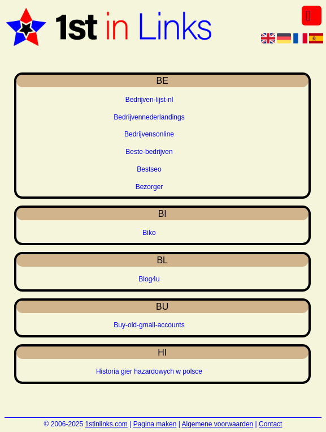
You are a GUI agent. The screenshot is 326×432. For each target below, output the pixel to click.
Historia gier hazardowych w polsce (149, 371)
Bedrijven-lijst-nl (149, 100)
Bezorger (149, 187)
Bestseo (149, 169)
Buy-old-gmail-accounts (149, 325)
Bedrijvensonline (149, 134)
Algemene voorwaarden (218, 424)
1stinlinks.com (106, 424)
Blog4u (148, 279)
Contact (270, 424)
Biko (148, 233)
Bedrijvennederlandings (149, 117)
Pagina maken (155, 424)
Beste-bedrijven (148, 152)
